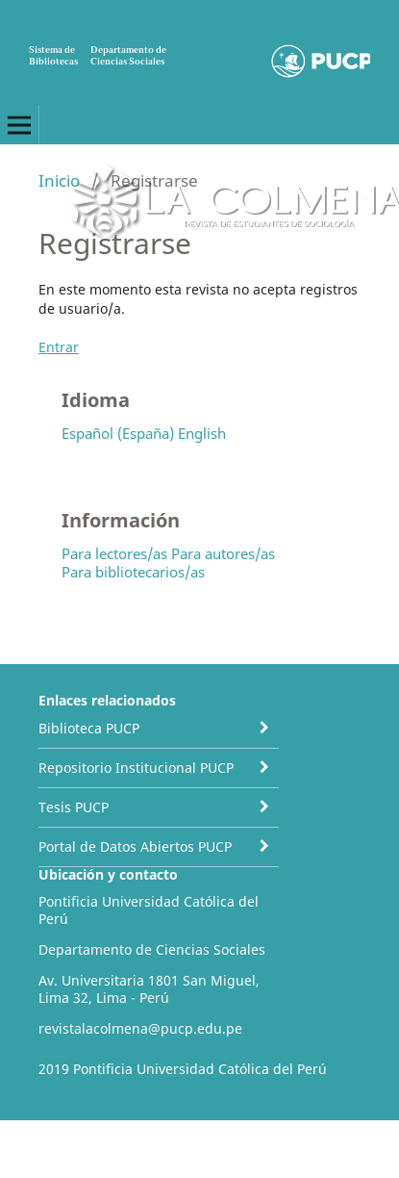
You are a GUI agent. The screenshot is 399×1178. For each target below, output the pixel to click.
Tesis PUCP (73, 807)
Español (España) (118, 433)
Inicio (59, 180)
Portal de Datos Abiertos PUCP (135, 846)
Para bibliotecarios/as (133, 571)
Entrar (58, 347)
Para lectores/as (114, 553)
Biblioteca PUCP (88, 728)
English (202, 433)
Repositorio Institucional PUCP (136, 767)
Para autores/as (223, 553)
